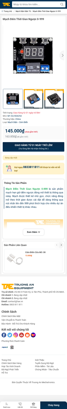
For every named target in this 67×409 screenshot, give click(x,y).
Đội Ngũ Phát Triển (10, 390)
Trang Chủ (6, 380)
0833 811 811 (16, 325)
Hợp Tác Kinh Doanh (11, 387)
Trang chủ (7, 11)
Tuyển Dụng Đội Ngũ (44, 384)
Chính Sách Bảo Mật (11, 337)
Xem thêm (33, 232)
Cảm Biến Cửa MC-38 (35, 252)
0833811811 (31, 167)
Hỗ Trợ (5, 393)
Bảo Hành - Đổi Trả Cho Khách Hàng (18, 344)
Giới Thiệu (39, 380)
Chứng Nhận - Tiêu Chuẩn (47, 390)
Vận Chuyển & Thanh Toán (14, 340)
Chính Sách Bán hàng (11, 384)
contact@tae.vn (15, 322)
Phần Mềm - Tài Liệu (44, 387)
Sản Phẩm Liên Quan (15, 245)
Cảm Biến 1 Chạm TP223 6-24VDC (38, 275)
